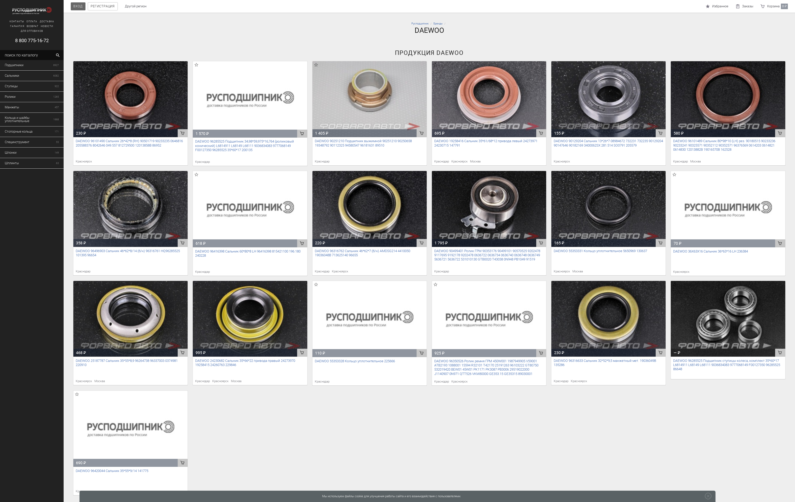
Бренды (438, 23)
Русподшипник (420, 23)
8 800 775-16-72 (31, 40)
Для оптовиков (31, 31)
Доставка (47, 21)
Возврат (32, 26)
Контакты (16, 21)
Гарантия (17, 26)
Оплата (31, 21)
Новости (47, 26)
